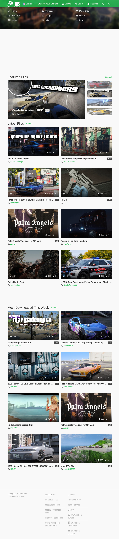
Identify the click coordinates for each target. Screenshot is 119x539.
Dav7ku (13, 387)
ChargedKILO (16, 346)
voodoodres (15, 285)
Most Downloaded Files (53, 511)
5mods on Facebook (74, 524)
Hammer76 (15, 203)
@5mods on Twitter (75, 516)
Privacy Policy (74, 500)
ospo (66, 203)
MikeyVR (14, 428)
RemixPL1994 (69, 162)
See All (108, 77)
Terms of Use (74, 505)
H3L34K (13, 469)
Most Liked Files (52, 505)
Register (93, 4)
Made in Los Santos (17, 496)
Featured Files (51, 500)
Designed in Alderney (17, 494)
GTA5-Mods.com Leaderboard (52, 524)
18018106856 (69, 469)
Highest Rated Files (54, 518)
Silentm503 (68, 346)
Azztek (13, 244)
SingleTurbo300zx (71, 285)
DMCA (71, 510)
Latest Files (50, 495)
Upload (66, 4)
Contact (71, 495)
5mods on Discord (74, 532)
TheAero (67, 244)
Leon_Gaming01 (17, 162)
